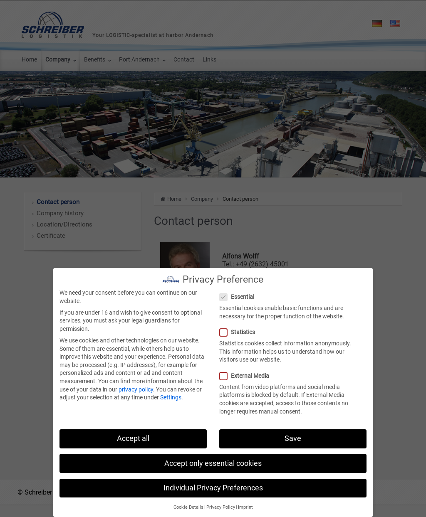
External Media (247, 372)
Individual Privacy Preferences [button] (213, 484)
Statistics (239, 328)
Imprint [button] (245, 503)
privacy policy (136, 385)
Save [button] (293, 434)
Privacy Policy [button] (220, 503)
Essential (239, 293)
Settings (170, 393)
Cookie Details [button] (188, 503)
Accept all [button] (133, 434)
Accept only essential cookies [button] (213, 459)
